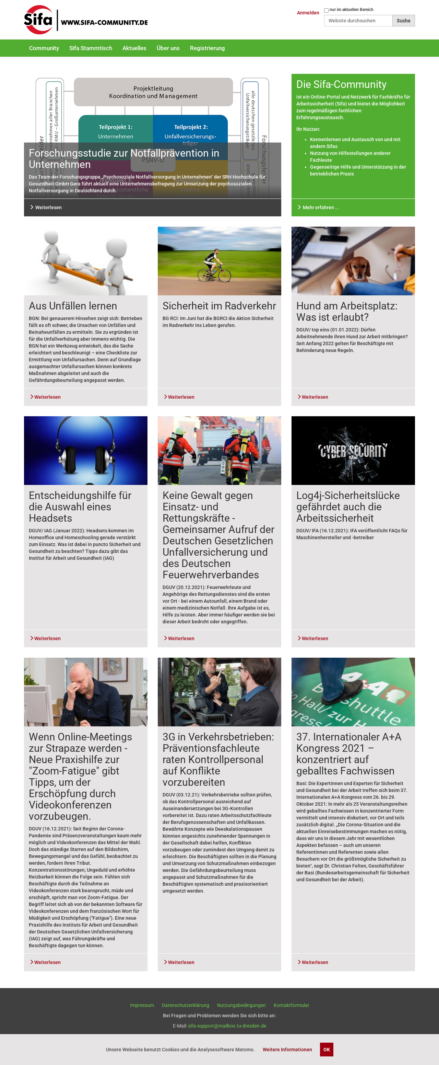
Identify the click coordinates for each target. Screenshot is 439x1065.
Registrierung (207, 48)
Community (44, 48)
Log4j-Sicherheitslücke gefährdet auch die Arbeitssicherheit (348, 506)
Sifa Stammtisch (90, 48)
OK (326, 1049)
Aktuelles (134, 48)
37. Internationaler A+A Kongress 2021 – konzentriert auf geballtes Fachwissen (349, 754)
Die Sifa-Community (341, 84)
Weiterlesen (45, 207)
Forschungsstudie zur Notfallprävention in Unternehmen (124, 158)
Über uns (168, 48)
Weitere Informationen (287, 1049)
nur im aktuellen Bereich (351, 9)
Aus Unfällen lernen (73, 306)
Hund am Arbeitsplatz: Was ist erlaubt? (347, 311)
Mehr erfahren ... (318, 207)
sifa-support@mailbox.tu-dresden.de (227, 1026)
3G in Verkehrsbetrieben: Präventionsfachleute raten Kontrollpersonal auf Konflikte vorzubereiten (218, 759)
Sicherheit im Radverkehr (219, 306)
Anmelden (308, 12)
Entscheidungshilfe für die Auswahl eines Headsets (80, 506)
